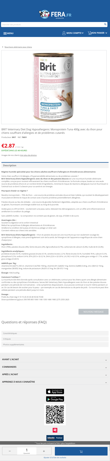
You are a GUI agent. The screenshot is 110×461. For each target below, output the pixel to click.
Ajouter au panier (81, 451)
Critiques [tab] (7, 339)
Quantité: (26, 453)
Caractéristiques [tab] (10, 333)
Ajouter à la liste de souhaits (55, 457)
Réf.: (19, 137)
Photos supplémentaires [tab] (13, 344)
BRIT (14, 137)
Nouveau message (94, 311)
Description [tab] (9, 165)
